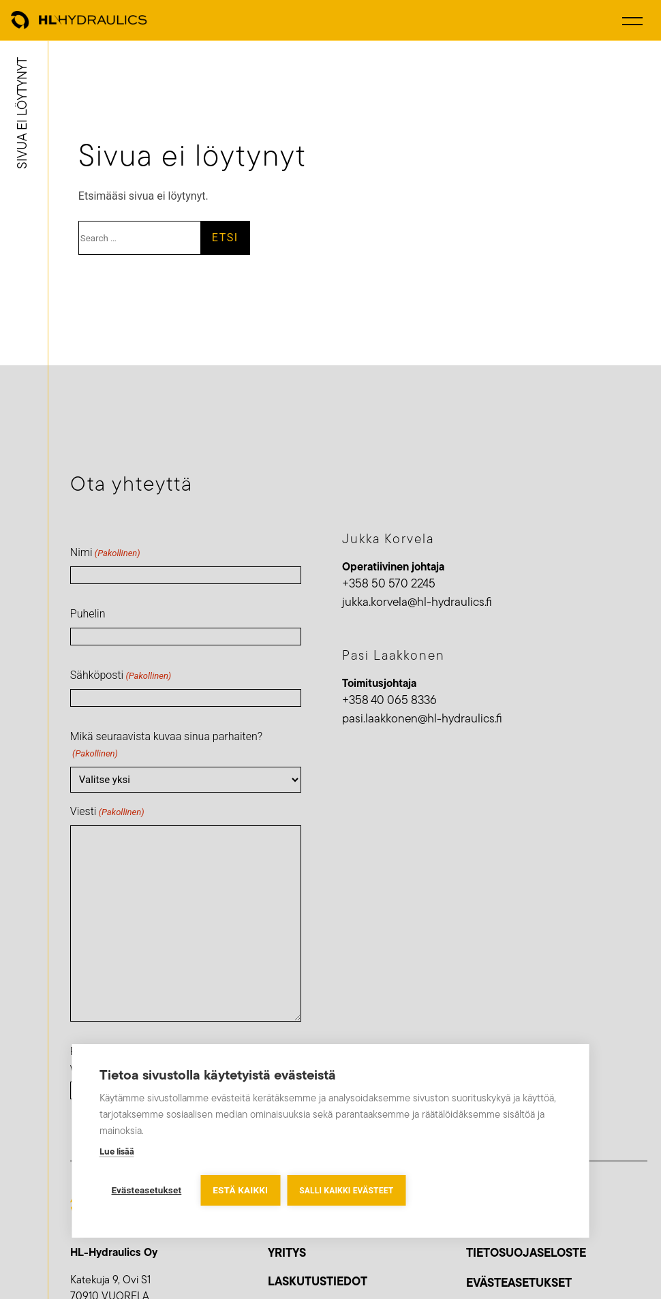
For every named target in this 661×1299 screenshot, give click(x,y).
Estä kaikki (240, 1190)
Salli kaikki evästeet (346, 1190)
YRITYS (287, 1253)
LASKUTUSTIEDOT (317, 1282)
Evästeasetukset (519, 1283)
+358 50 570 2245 (388, 584)
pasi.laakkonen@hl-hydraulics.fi (422, 719)
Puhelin (88, 613)
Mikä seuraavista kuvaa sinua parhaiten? (166, 745)
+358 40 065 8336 (389, 701)
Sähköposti (120, 676)
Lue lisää (116, 1152)
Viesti (107, 812)
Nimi (105, 553)
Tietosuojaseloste (526, 1253)
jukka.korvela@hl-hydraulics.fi (417, 603)
